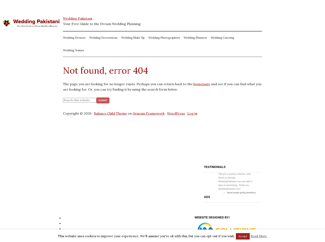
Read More (259, 236)
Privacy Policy (74, 218)
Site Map (70, 223)
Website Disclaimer (78, 228)
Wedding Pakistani (77, 18)
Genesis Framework (149, 113)
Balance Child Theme (110, 113)
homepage (201, 84)
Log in (192, 113)
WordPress (176, 113)
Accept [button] (242, 236)
